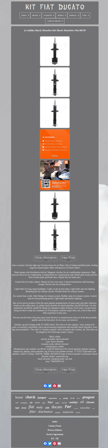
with (47, 407)
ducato (57, 407)
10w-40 (76, 408)
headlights (24, 403)
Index (54, 421)
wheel (37, 402)
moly (39, 407)
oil (82, 402)
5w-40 (72, 398)
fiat (31, 406)
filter (33, 411)
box (60, 398)
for (68, 407)
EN (52, 438)
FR (57, 438)
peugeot (88, 397)
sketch (78, 398)
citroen (90, 402)
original (57, 412)
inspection (68, 411)
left (31, 402)
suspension (53, 398)
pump (65, 398)
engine (57, 403)
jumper (42, 397)
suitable (78, 412)
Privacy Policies (55, 430)
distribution (45, 411)
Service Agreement (54, 434)
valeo (43, 403)
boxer (19, 397)
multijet (73, 402)
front (24, 408)
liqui (50, 402)
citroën (64, 403)
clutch (30, 397)
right (17, 408)
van (16, 402)
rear (94, 408)
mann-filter (85, 408)
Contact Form (54, 426)
